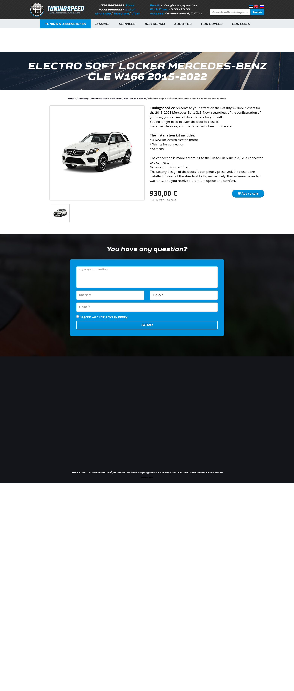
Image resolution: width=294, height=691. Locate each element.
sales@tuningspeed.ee (179, 5)
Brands (102, 24)
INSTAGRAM (155, 24)
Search (257, 12)
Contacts (241, 24)
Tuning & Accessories (65, 24)
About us (183, 24)
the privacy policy (113, 317)
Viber (135, 13)
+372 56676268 (111, 5)
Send (147, 325)
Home (72, 98)
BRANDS (116, 98)
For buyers (212, 24)
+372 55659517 (111, 9)
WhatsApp (102, 13)
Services (127, 24)
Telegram (121, 13)
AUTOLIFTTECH (135, 98)
